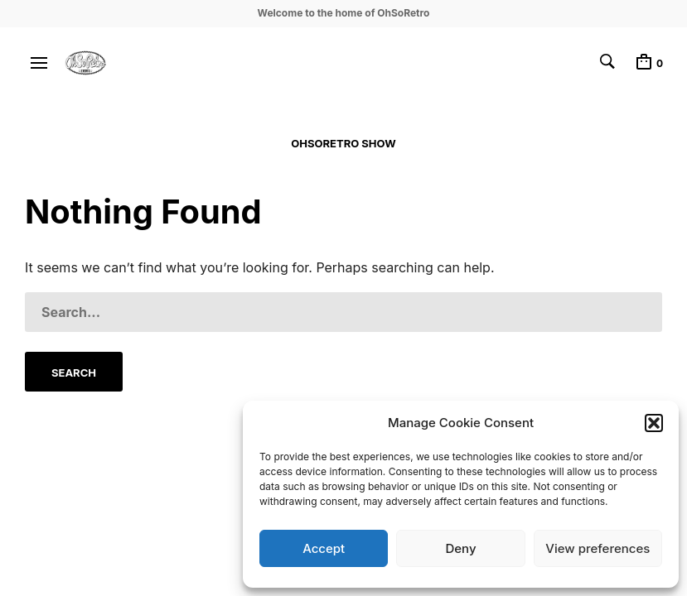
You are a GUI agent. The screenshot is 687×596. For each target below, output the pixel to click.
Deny (460, 548)
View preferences (597, 548)
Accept (323, 548)
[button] (654, 423)
